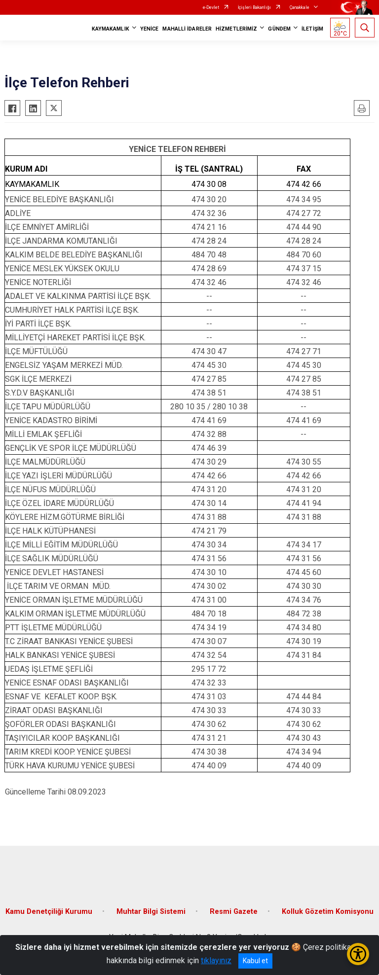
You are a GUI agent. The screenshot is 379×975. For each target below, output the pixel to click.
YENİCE (149, 29)
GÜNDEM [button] (279, 29)
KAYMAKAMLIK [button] (110, 29)
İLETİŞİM (312, 29)
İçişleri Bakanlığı (254, 7)
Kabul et (255, 961)
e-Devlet (211, 7)
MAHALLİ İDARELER (187, 29)
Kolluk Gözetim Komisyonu (328, 911)
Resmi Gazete (234, 911)
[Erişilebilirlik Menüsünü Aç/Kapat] (358, 954)
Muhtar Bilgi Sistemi (151, 911)
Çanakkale (299, 7)
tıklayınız (216, 960)
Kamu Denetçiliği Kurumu (48, 911)
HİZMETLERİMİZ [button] (236, 29)
